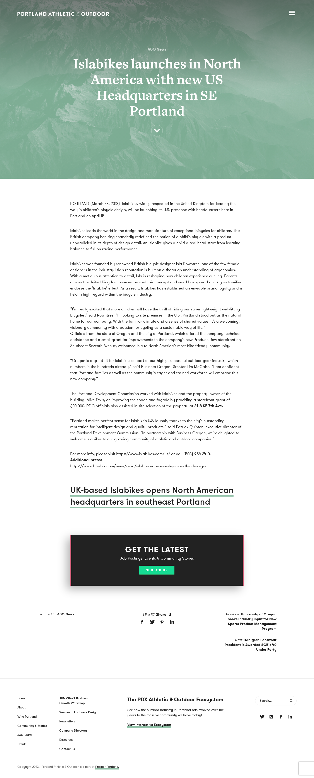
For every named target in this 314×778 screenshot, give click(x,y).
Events (21, 744)
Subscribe (157, 570)
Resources (66, 740)
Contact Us (67, 749)
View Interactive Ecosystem (149, 724)
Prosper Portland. (107, 767)
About (21, 707)
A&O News (157, 49)
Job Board (24, 735)
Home (21, 698)
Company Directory (73, 731)
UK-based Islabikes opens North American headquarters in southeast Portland (152, 496)
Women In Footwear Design (78, 712)
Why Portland (27, 717)
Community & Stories (32, 726)
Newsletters (67, 721)
